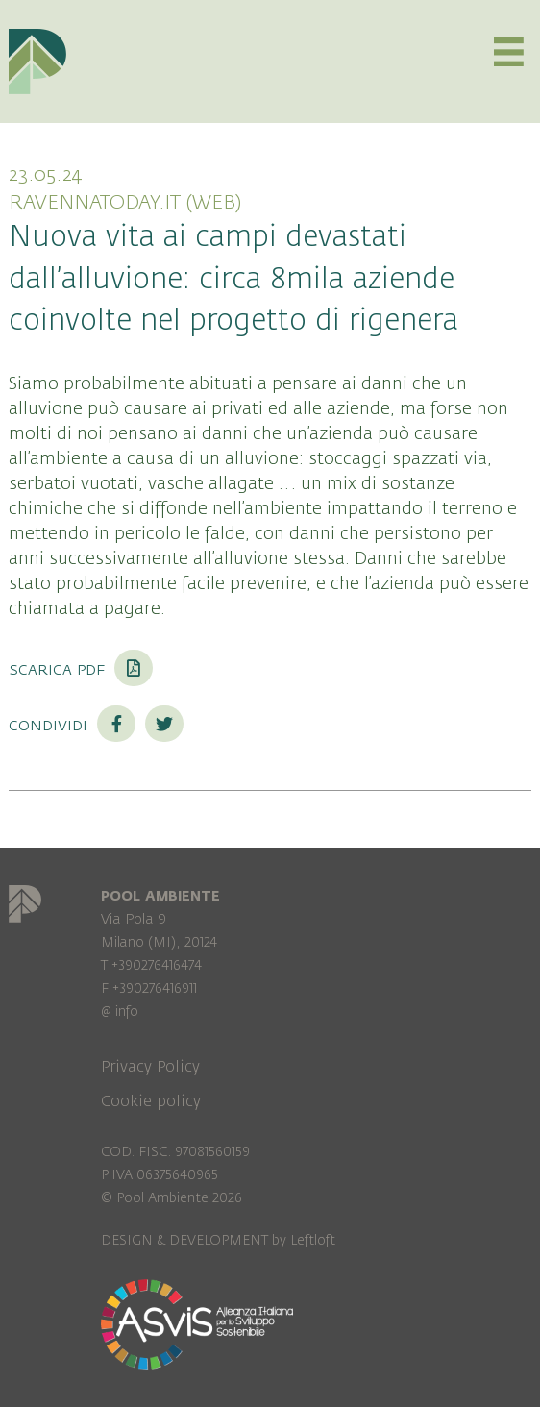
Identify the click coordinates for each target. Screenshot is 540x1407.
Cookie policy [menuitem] (151, 1101)
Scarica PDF (81, 669)
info (126, 1011)
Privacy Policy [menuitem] (150, 1066)
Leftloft (312, 1240)
